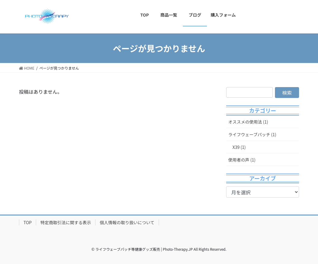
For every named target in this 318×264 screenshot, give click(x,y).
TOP (27, 222)
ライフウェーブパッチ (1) (252, 134)
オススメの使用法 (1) (248, 122)
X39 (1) (239, 147)
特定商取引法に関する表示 (65, 222)
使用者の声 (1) (241, 160)
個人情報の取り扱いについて (127, 222)
